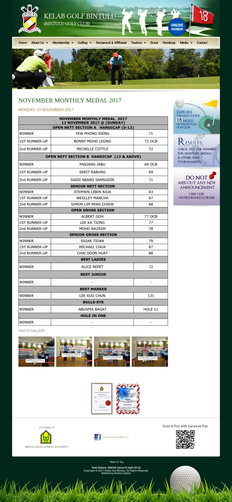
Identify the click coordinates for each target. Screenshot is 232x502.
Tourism (138, 43)
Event (154, 43)
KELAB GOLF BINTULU (80, 16)
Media (186, 43)
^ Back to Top (116, 462)
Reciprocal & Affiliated (111, 43)
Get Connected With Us (115, 437)
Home (23, 43)
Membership (63, 43)
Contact (202, 43)
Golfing (84, 43)
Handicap (169, 43)
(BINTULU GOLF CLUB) (67, 23)
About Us (39, 43)
